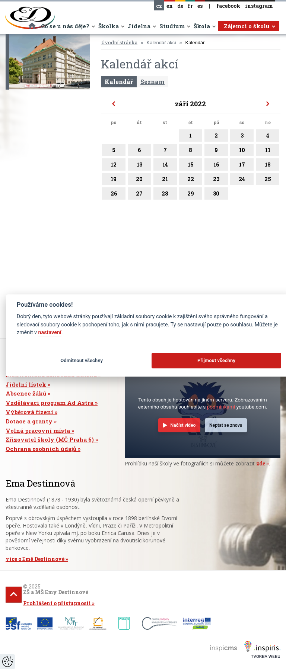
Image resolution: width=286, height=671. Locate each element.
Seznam (152, 82)
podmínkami (221, 407)
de (180, 5)
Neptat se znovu (225, 425)
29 (191, 195)
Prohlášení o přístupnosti (57, 603)
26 (113, 195)
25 (267, 180)
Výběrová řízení (29, 412)
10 (242, 151)
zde (260, 463)
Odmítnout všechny (81, 360)
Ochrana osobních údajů (41, 448)
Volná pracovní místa (38, 430)
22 (191, 180)
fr (190, 5)
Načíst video (183, 425)
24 (242, 180)
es (200, 5)
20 (139, 180)
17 (242, 166)
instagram (259, 5)
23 (216, 180)
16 (216, 166)
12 (113, 166)
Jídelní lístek (26, 384)
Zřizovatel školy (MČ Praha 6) (50, 439)
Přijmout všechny (216, 360)
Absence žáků (26, 393)
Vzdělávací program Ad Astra (49, 402)
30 (216, 195)
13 (139, 166)
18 (267, 166)
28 (165, 195)
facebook (228, 5)
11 (267, 151)
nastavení (49, 332)
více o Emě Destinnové (35, 558)
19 (113, 180)
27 (139, 195)
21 (165, 180)
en (169, 5)
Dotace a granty (29, 421)
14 (165, 166)
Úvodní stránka (119, 42)
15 (191, 166)
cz (159, 5)
